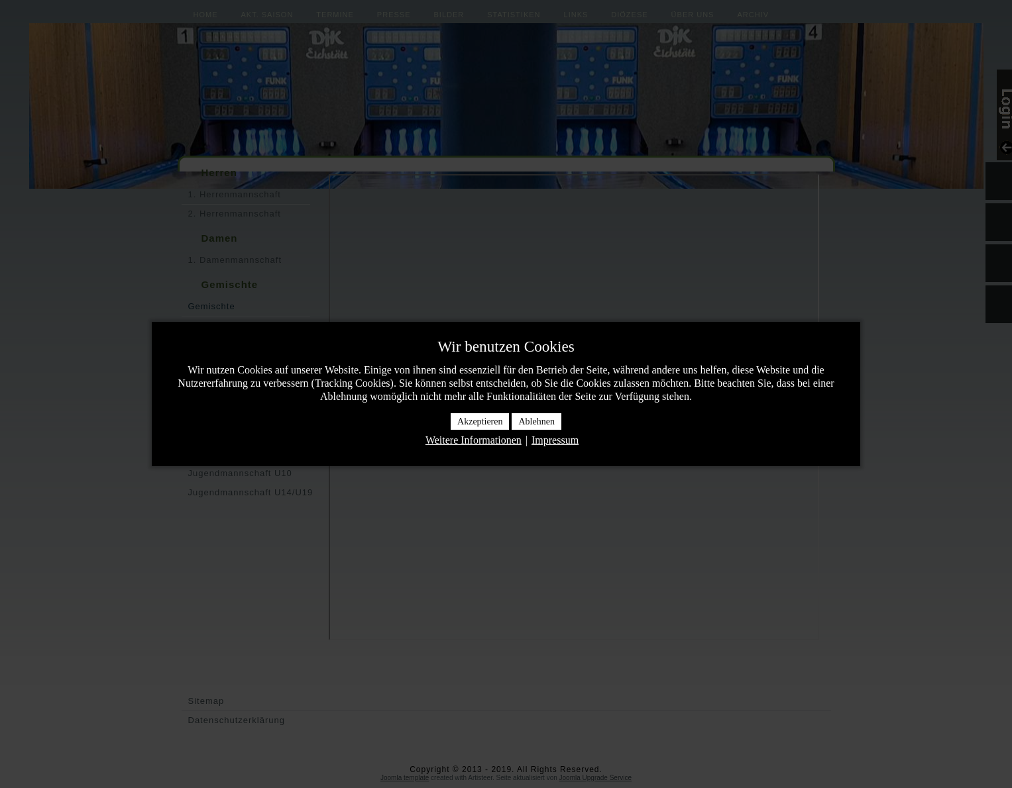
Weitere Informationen (473, 440)
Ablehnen (536, 421)
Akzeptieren (479, 421)
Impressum (555, 440)
